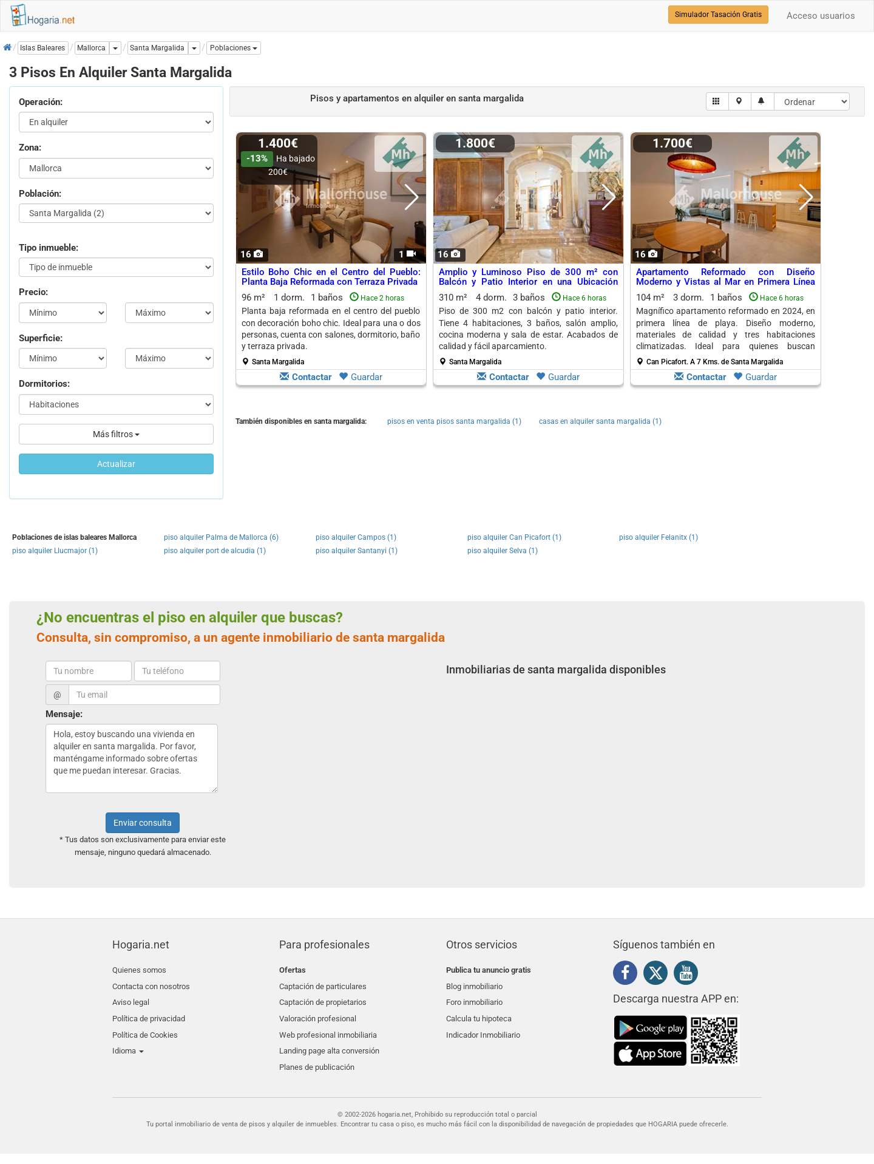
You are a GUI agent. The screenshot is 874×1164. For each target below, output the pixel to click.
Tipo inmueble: (48, 247)
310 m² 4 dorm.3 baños (528, 329)
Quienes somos (139, 970)
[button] (233, 48)
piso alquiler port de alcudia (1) (215, 550)
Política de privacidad (148, 1013)
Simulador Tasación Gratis (718, 14)
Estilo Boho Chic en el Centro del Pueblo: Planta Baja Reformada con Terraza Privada (331, 277)
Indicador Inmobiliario (483, 1027)
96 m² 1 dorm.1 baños (331, 329)
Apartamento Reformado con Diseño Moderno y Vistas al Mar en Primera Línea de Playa (725, 282)
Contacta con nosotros (151, 984)
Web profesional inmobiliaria (328, 1027)
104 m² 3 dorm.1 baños (725, 329)
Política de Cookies (145, 1027)
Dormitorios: (44, 383)
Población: (40, 193)
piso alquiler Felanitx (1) (658, 537)
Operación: (41, 102)
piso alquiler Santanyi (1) (357, 550)
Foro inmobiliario (474, 998)
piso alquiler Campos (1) (356, 537)
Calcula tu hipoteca (479, 1013)
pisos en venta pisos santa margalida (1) (454, 421)
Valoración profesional (317, 1013)
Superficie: (41, 338)
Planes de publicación (316, 1055)
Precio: (33, 292)
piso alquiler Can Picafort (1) (514, 537)
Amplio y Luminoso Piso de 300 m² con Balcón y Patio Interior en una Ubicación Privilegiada (528, 282)
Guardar (360, 377)
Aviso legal (130, 998)
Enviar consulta (142, 823)
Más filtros (116, 434)
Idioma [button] (128, 1041)
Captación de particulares (323, 984)
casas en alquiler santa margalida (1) (600, 421)
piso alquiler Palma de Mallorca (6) (221, 537)
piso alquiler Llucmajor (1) (55, 550)
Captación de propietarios (323, 998)
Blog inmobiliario (474, 984)
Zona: (30, 147)
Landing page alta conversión (329, 1041)
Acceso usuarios (821, 15)
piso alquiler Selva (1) (502, 550)
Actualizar (116, 464)
